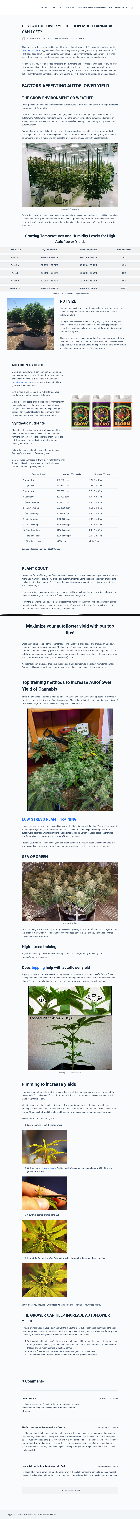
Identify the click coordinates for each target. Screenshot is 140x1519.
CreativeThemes (49, 1514)
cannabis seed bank (31, 50)
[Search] (132, 8)
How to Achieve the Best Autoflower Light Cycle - (44, 1466)
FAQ (110, 7)
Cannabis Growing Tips (63, 39)
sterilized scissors (47, 1168)
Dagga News (69, 7)
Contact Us (56, 7)
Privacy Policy (121, 7)
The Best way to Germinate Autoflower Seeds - (43, 1427)
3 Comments (81, 39)
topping (38, 967)
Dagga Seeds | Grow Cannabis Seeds (91, 7)
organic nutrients (19, 382)
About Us (44, 7)
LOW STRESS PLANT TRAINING (49, 819)
